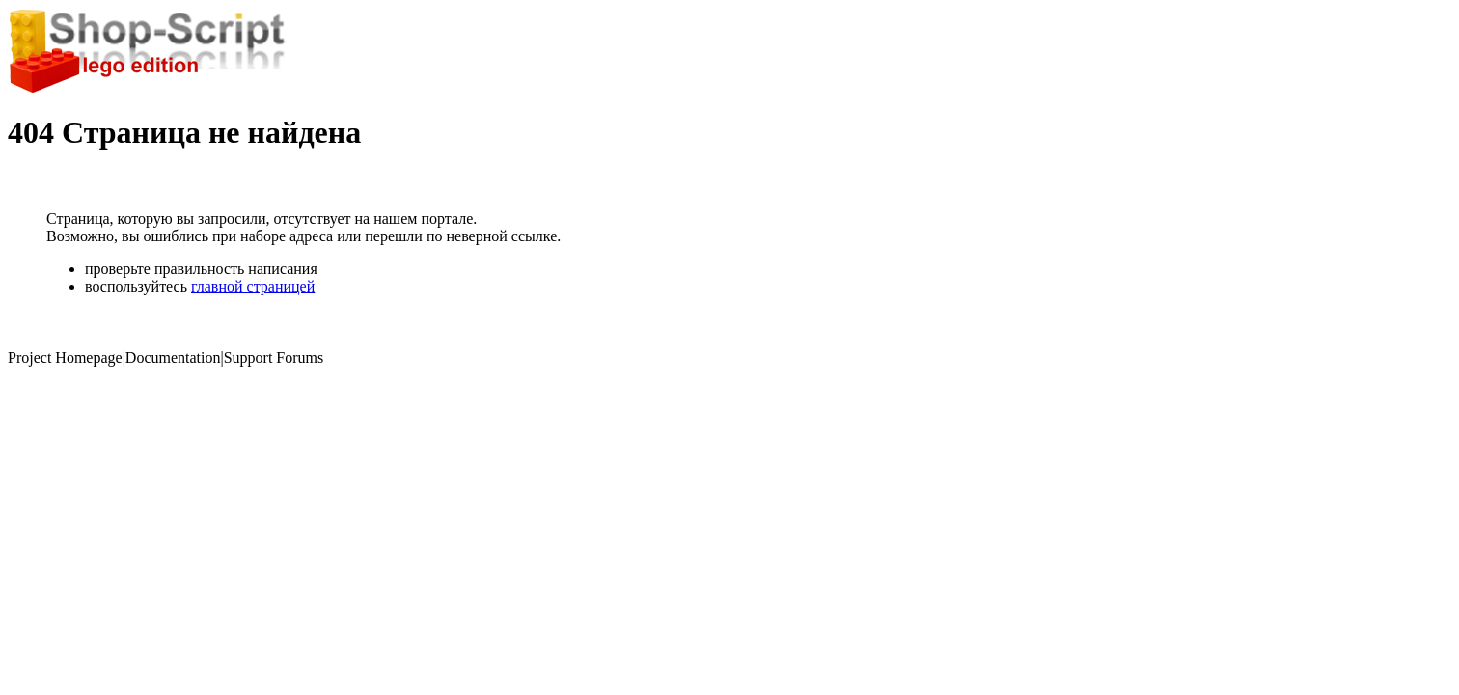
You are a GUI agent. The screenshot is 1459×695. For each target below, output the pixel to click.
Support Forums (274, 357)
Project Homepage (65, 357)
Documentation (173, 357)
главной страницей (253, 286)
